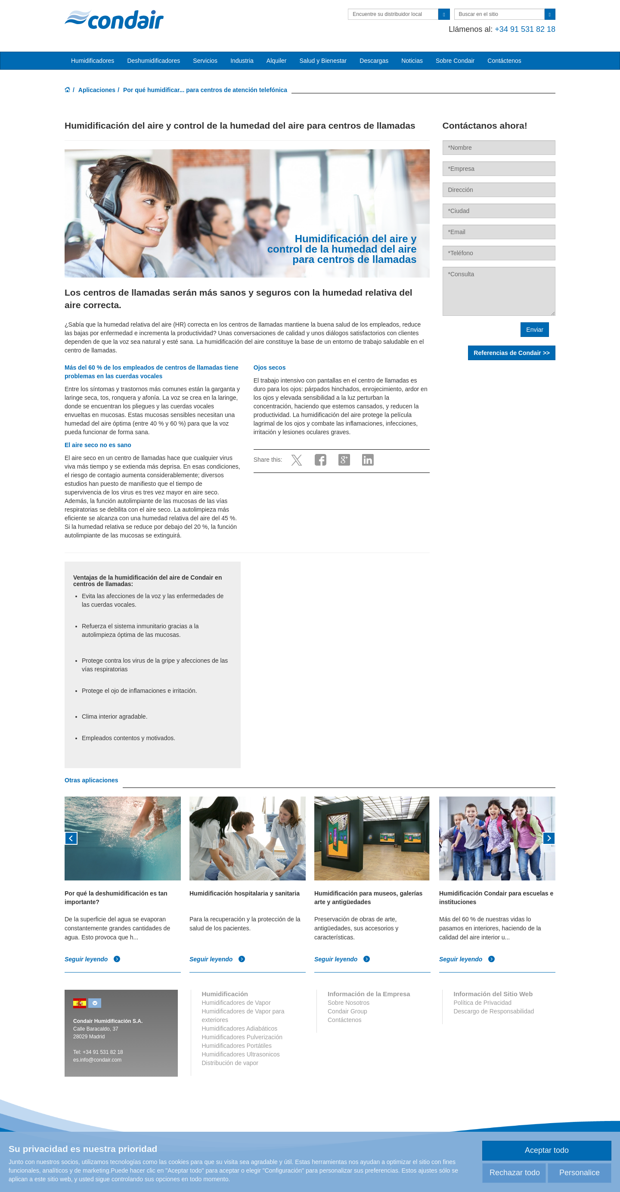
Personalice (579, 1172)
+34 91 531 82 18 (525, 29)
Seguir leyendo (93, 958)
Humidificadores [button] (92, 60)
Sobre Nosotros (348, 1002)
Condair (114, 19)
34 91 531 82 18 (104, 1052)
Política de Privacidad (482, 1002)
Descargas (374, 60)
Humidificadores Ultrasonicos (241, 1054)
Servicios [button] (205, 60)
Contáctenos (504, 60)
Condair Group (347, 1011)
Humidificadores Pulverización (242, 1037)
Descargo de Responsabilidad (493, 1011)
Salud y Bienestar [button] (323, 60)
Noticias (412, 60)
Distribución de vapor (230, 1062)
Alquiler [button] (277, 60)
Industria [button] (242, 60)
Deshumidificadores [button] (153, 60)
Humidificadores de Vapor (236, 1002)
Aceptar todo (547, 1150)
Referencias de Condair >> (512, 352)
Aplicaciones (96, 89)
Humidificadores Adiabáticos (240, 1028)
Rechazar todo (515, 1172)
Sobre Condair (455, 60)
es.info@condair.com (97, 1060)
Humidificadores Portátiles (237, 1045)
